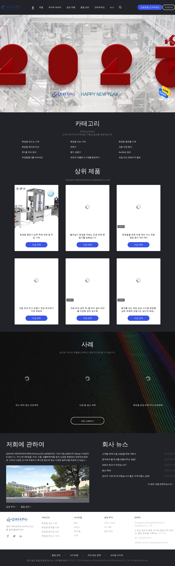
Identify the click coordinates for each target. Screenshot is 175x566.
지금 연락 (36, 244)
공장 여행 (70, 7)
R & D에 (107, 527)
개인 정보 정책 (94, 555)
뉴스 (112, 7)
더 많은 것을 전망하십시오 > (161, 484)
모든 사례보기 (87, 421)
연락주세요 (99, 7)
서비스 (77, 527)
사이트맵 (74, 555)
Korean (169, 7)
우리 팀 (77, 531)
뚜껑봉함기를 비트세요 (32, 157)
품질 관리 (84, 7)
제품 (41, 7)
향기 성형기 (75, 152)
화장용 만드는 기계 (30, 141)
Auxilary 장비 (125, 152)
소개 (76, 535)
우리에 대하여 (54, 7)
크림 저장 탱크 (125, 146)
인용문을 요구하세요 (149, 7)
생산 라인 (108, 531)
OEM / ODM (109, 523)
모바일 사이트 (116, 555)
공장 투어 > (11, 506)
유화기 (73, 146)
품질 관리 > (26, 506)
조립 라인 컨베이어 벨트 (130, 157)
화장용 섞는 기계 (78, 141)
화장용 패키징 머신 (30, 146)
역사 (76, 523)
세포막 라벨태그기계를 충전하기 (85, 157)
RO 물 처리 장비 (29, 152)
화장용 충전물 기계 (127, 141)
